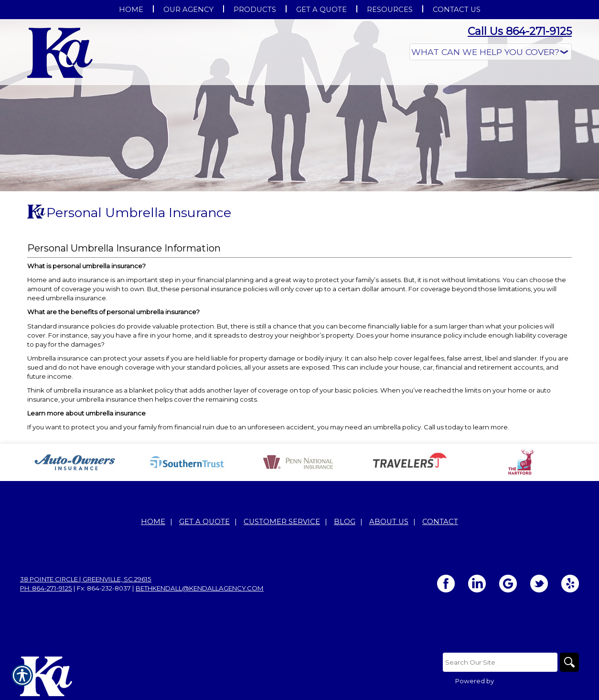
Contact (440, 521)
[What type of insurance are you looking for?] (490, 52)
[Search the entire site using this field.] (500, 662)
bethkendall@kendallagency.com (200, 588)
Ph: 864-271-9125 (46, 588)
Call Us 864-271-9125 (520, 31)
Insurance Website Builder (537, 681)
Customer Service (282, 521)
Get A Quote (204, 521)
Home (153, 521)
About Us (388, 521)
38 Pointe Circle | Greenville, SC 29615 (85, 579)
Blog (344, 521)
